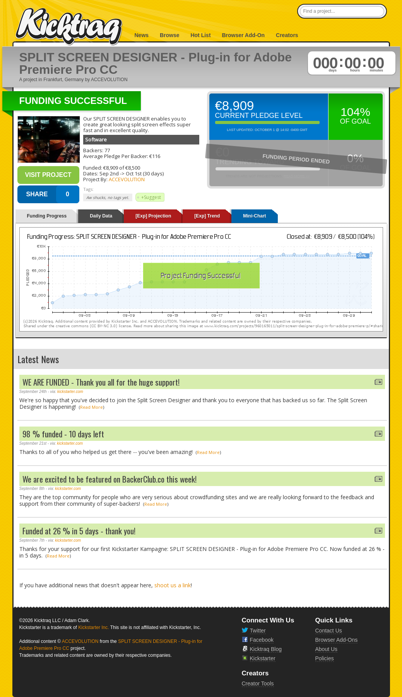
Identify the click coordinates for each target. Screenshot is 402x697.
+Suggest (151, 197)
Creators (287, 35)
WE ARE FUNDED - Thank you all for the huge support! (101, 382)
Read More (91, 407)
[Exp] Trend (207, 216)
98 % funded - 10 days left (63, 434)
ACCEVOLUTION (127, 179)
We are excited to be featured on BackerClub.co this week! (109, 479)
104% (355, 111)
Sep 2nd (109, 173)
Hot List (200, 35)
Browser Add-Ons (336, 640)
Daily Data (101, 216)
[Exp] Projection (153, 216)
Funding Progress (47, 216)
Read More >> (297, 176)
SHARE (37, 194)
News (142, 35)
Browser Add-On (243, 35)
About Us (326, 649)
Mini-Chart (254, 216)
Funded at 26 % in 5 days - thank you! (78, 531)
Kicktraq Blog (266, 649)
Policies (324, 658)
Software (96, 139)
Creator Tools (258, 683)
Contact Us (328, 630)
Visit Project (48, 175)
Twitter (258, 630)
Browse (170, 35)
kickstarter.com (70, 391)
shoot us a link (172, 585)
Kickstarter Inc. (93, 627)
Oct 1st (134, 173)
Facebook (262, 640)
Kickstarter (262, 658)
